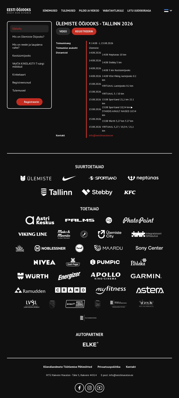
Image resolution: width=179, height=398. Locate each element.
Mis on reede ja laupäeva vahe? (27, 46)
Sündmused (50, 10)
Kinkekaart (19, 74)
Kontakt (131, 367)
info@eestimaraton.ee (101, 135)
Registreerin (84, 31)
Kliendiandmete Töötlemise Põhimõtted (67, 367)
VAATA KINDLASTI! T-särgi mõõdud (28, 65)
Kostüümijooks (21, 55)
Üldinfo (17, 29)
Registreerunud (21, 82)
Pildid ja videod (89, 10)
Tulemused (68, 10)
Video (63, 31)
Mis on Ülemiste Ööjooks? (28, 36)
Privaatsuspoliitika (109, 367)
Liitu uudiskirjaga (139, 10)
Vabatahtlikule (113, 10)
